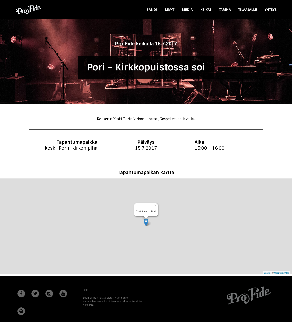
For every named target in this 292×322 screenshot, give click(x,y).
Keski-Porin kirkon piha (71, 148)
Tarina (225, 9)
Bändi (151, 9)
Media (187, 9)
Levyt (169, 9)
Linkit (86, 290)
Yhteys (271, 9)
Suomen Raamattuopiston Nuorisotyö (105, 297)
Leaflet (267, 273)
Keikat (205, 9)
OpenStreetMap (281, 273)
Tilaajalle (247, 9)
